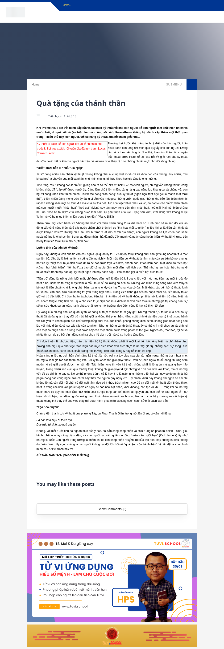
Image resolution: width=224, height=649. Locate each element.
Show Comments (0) (112, 509)
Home (35, 84)
